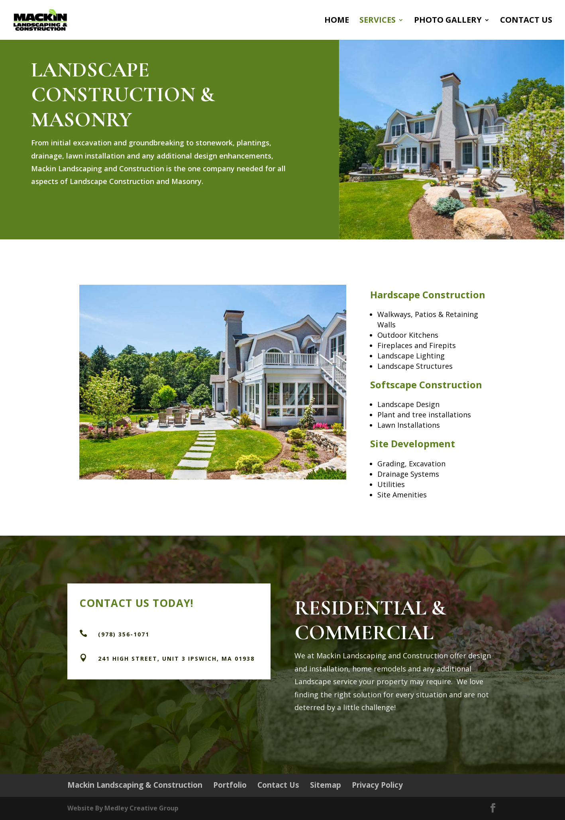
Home (336, 21)
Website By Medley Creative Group (123, 808)
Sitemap (325, 785)
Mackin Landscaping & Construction (134, 785)
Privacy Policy (377, 785)
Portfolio (230, 785)
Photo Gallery (448, 21)
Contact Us (526, 21)
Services (377, 21)
